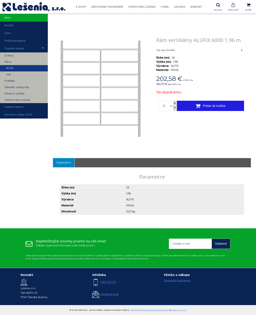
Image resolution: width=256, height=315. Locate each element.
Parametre (63, 162)
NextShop (136, 310)
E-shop (81, 6)
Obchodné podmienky (107, 6)
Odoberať (221, 243)
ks (171, 106)
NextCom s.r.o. (179, 310)
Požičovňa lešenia (142, 6)
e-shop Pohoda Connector (156, 310)
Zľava (7, 33)
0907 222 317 (108, 282)
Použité (8, 25)
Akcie (7, 17)
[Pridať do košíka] (210, 106)
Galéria (179, 6)
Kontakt (196, 6)
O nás (165, 6)
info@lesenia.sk (109, 294)
